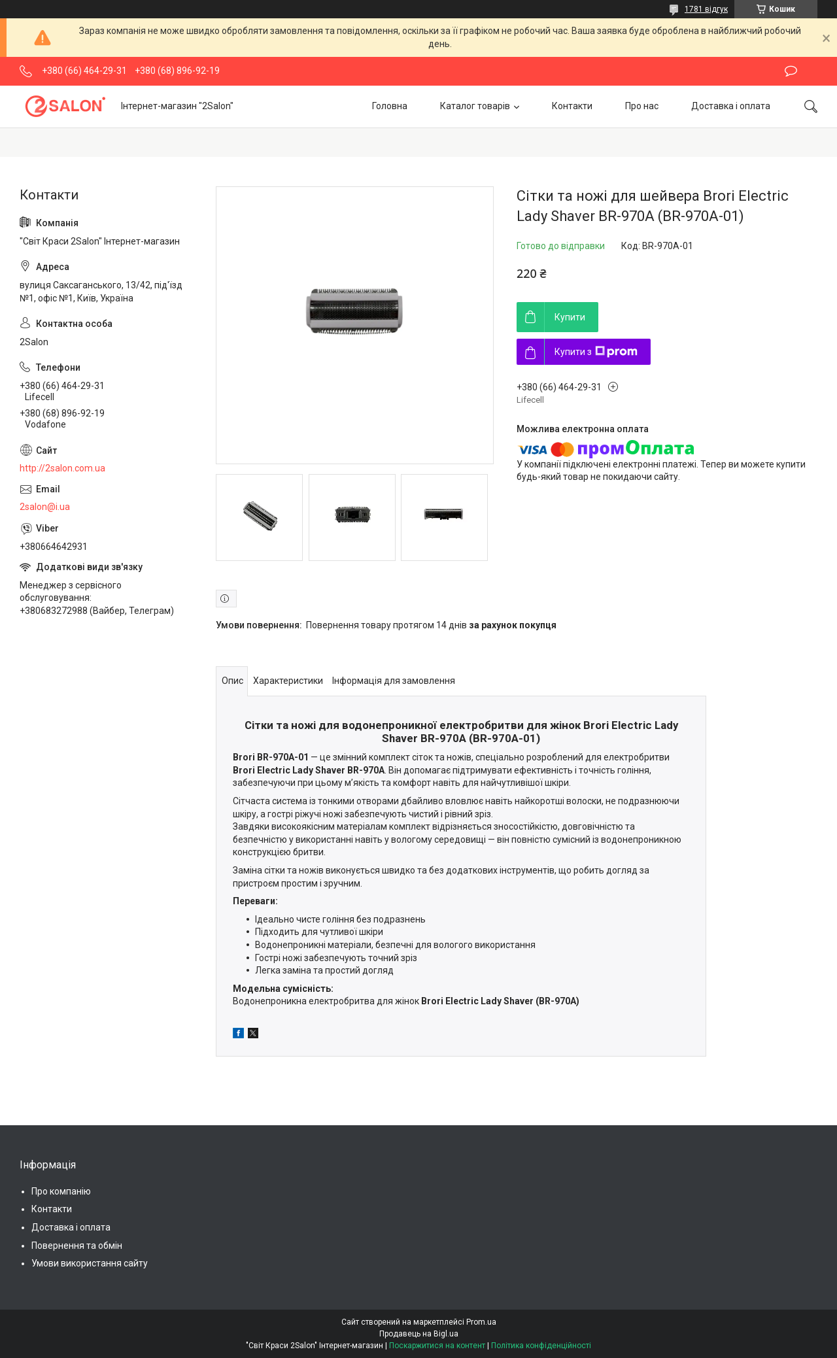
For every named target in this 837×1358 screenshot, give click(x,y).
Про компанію (61, 1191)
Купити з (596, 352)
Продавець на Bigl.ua (418, 1333)
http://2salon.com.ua (62, 468)
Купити (570, 317)
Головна (389, 106)
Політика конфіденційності (541, 1345)
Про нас (641, 106)
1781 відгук (706, 9)
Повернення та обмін (76, 1245)
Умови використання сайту (89, 1263)
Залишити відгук (791, 71)
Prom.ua (481, 1322)
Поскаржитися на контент (437, 1345)
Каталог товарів (475, 106)
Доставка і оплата (730, 106)
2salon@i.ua (45, 506)
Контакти (572, 106)
